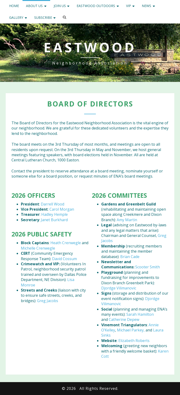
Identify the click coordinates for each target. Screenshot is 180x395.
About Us (34, 6)
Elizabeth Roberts (134, 340)
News (146, 6)
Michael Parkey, (131, 330)
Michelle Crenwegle (38, 248)
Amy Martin (127, 219)
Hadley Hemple (54, 214)
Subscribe (43, 17)
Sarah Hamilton (140, 314)
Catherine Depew (124, 319)
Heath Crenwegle (65, 242)
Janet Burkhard (54, 219)
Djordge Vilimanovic (118, 288)
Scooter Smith (147, 267)
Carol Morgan (61, 209)
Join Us (60, 6)
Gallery (16, 17)
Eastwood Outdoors (96, 6)
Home (14, 6)
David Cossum (64, 258)
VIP (128, 6)
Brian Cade (129, 256)
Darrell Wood (52, 204)
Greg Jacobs (47, 300)
